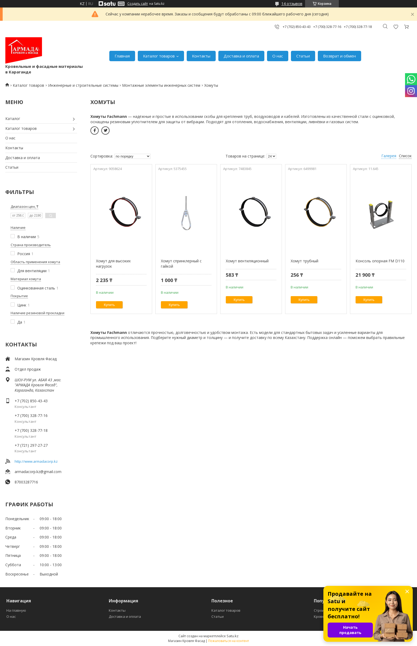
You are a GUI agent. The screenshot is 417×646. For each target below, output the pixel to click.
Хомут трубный (304, 260)
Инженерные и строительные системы (83, 85)
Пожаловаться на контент (228, 641)
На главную (16, 610)
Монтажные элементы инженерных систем (161, 85)
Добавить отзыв (395, 26)
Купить (109, 305)
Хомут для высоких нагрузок (113, 263)
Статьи (303, 56)
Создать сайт (137, 4)
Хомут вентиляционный (247, 260)
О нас (277, 56)
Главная (122, 56)
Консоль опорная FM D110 (380, 260)
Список (405, 155)
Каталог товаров (159, 56)
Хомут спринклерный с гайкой (181, 263)
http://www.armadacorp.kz (36, 461)
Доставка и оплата (241, 56)
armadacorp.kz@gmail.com (38, 471)
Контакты (201, 56)
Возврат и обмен (339, 56)
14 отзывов (291, 3)
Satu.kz (233, 635)
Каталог (12, 118)
